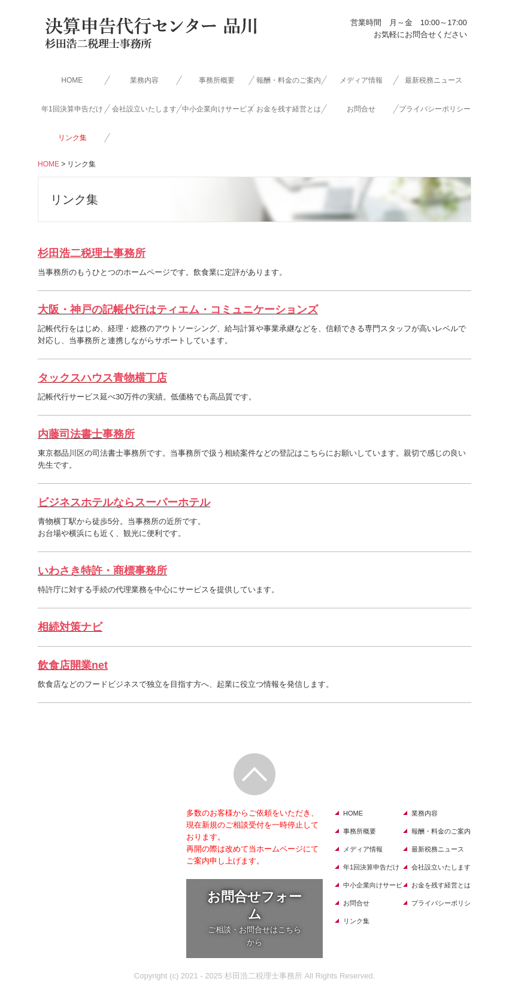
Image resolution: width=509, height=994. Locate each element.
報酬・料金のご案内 (288, 80)
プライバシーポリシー (435, 109)
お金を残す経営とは (288, 109)
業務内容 (144, 80)
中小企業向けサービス (218, 109)
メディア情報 (361, 80)
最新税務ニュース (433, 80)
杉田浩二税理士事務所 (92, 253)
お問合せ (361, 109)
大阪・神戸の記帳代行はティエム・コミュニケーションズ (178, 310)
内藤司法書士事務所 (86, 434)
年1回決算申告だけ (72, 109)
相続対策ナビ (70, 627)
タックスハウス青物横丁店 (102, 378)
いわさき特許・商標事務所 (102, 571)
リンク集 (72, 138)
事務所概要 (217, 80)
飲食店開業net (73, 665)
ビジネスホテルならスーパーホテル (124, 502)
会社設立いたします (144, 109)
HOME (72, 80)
